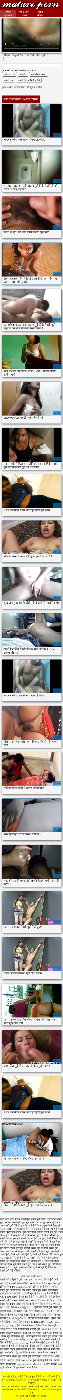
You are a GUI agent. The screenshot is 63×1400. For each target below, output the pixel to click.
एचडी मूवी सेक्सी (38, 1219)
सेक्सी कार (8, 80)
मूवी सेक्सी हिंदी (29, 1232)
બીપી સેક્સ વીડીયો (15, 1300)
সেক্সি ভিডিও (48, 1356)
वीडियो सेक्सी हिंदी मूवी (47, 1232)
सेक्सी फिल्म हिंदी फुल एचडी (41, 1245)
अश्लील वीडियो (50, 1364)
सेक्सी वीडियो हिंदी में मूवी (11, 1279)
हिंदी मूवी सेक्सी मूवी (32, 1333)
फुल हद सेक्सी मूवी (8, 1228)
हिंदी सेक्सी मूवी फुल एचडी (11, 1314)
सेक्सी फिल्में (29, 1314)
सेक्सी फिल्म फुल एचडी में (16, 1241)
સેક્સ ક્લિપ (41, 1314)
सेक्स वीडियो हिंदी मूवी (26, 1349)
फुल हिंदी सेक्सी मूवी (44, 1228)
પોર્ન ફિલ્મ (24, 1339)
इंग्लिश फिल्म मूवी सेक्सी (39, 1318)
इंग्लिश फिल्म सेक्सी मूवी (46, 1325)
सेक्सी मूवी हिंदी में (26, 1267)
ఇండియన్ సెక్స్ (37, 1321)
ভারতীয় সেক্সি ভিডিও (51, 1311)
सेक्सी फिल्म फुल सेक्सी (38, 1241)
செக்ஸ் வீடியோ (46, 1300)
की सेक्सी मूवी (22, 1345)
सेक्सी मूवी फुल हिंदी (49, 1257)
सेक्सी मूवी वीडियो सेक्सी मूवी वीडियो (41, 1336)
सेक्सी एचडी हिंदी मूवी (50, 1235)
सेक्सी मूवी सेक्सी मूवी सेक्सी (42, 1345)
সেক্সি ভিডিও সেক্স (8, 1329)
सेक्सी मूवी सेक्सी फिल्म (10, 1290)
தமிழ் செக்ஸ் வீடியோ (11, 1293)
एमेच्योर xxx (9, 74)
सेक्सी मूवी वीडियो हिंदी (10, 1261)
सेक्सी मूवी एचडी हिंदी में (20, 1254)
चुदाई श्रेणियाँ (40, 14)
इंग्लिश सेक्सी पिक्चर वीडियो (45, 1286)
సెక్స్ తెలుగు (27, 1307)
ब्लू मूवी (53, 1352)
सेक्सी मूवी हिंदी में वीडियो (46, 1267)
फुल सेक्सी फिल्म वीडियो (26, 1367)
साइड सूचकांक (8, 14)
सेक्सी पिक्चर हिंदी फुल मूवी (33, 1238)
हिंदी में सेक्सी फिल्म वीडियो (17, 1283)
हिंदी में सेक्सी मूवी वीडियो (30, 5)
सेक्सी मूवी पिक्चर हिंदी (42, 1254)
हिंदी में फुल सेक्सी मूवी (52, 1333)
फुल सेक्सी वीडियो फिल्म (31, 1225)
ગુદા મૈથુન (10, 1325)
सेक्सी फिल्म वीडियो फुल (17, 1245)
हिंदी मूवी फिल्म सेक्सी (40, 1339)
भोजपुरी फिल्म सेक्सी (41, 1303)
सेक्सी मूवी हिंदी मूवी (8, 1267)
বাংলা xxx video (24, 1360)
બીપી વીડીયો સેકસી (51, 1329)
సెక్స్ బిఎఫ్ (10, 1367)
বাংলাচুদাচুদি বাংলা (33, 1279)
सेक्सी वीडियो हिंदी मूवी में (29, 80)
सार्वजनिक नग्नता (38, 74)
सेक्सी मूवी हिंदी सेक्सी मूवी (13, 1336)
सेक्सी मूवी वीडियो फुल (29, 1296)
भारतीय (23, 74)
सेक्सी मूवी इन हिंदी (39, 1248)
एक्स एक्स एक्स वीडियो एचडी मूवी (15, 1219)
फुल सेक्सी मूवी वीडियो (43, 1360)
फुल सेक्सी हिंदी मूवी (52, 1225)
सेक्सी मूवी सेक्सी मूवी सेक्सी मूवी (26, 1356)
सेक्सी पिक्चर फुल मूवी (10, 1238)
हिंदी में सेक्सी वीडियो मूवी (29, 1329)
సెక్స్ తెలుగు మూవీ (8, 1296)
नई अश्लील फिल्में (24, 14)
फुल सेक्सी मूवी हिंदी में (9, 1225)
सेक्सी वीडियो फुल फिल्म (11, 1333)
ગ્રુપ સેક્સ (31, 1300)
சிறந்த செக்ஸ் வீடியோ (29, 1364)
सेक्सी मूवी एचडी (22, 1251)
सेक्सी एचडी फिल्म (50, 1290)
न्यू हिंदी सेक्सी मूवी (13, 1222)
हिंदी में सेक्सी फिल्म (25, 1325)
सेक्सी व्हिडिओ (43, 1349)
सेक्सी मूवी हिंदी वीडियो (10, 1270)
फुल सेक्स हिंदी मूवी (51, 1222)
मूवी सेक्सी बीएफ (13, 1232)
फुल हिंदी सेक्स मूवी (25, 1228)
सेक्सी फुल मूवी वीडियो (20, 1248)
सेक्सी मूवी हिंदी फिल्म (51, 1264)
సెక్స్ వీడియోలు (14, 1307)
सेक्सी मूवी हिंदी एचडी (31, 1264)
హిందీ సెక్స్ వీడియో (18, 1318)
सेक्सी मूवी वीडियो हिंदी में (32, 1261)
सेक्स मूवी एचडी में (18, 1235)
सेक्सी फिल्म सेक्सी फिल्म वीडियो (34, 1352)
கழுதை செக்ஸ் (24, 1286)
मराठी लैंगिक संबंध (21, 1321)
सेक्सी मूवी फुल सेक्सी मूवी (27, 1257)
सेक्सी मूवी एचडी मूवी (40, 1251)
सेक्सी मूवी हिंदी (14, 1264)
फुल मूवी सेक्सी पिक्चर (32, 1222)
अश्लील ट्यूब (5, 1356)
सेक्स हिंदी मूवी (33, 1235)
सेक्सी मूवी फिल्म (23, 1303)
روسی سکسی (21, 1342)
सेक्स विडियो (34, 1311)
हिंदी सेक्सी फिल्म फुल (31, 1290)
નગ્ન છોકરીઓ (20, 1311)
